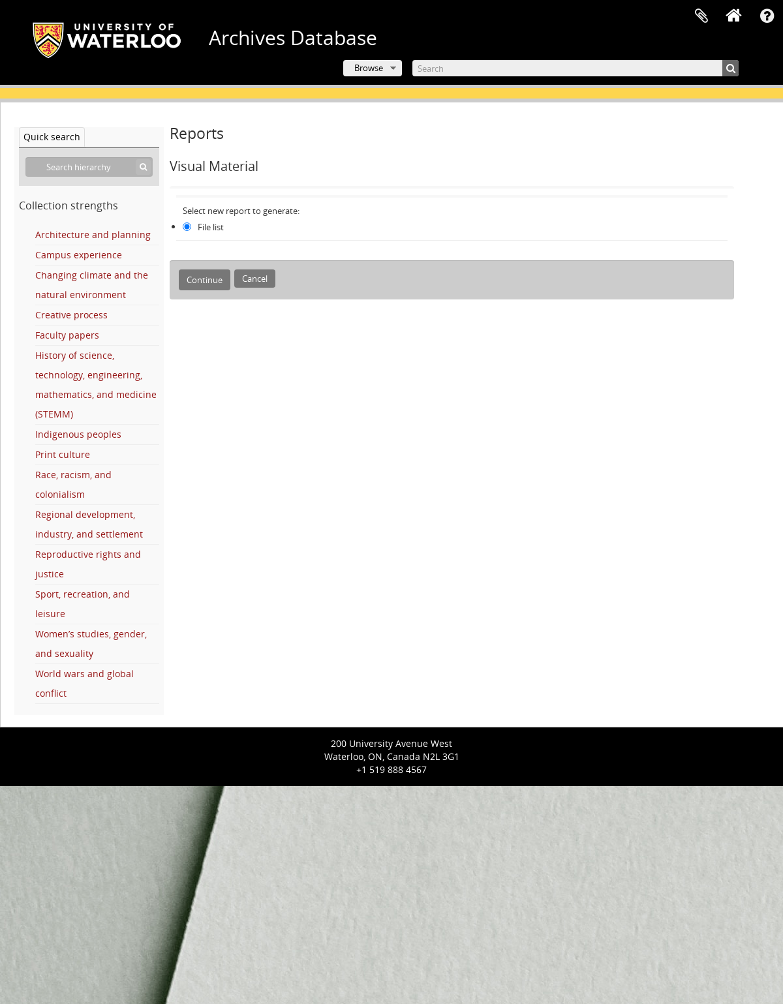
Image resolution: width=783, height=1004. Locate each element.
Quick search (51, 136)
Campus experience (78, 255)
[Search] (575, 68)
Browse (368, 68)
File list (211, 227)
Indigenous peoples (78, 434)
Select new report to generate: (241, 211)
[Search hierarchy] (89, 167)
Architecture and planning (93, 234)
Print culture (62, 454)
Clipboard (701, 16)
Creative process (71, 315)
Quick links (766, 16)
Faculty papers (67, 335)
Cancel (255, 278)
